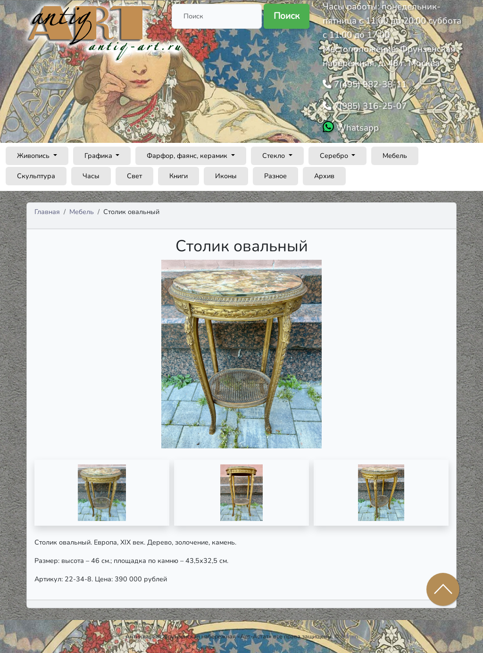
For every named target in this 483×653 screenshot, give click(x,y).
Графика (99, 155)
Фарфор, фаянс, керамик (188, 155)
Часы (91, 176)
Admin (349, 636)
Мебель (395, 155)
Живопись (34, 155)
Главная (47, 211)
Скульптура (36, 176)
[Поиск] (217, 16)
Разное (275, 176)
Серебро (335, 155)
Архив (324, 176)
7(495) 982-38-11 (369, 84)
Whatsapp (356, 128)
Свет (134, 176)
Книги (178, 176)
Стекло (274, 155)
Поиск (287, 16)
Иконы (226, 176)
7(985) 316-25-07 (369, 106)
